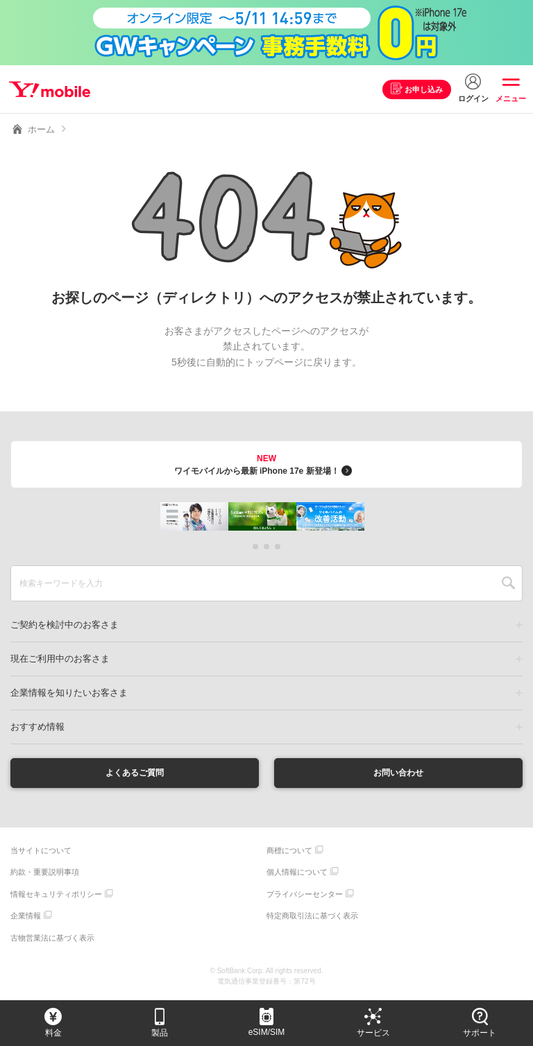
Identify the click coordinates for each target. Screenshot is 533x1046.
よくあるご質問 (135, 773)
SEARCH (508, 583)
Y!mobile (51, 89)
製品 (159, 1033)
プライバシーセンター (304, 895)
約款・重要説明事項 (44, 874)
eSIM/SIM (266, 1032)
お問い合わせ (398, 773)
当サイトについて (40, 852)
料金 (53, 1033)
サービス (373, 1033)
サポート (479, 1033)
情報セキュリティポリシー (56, 895)
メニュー (511, 98)
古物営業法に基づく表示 (52, 939)
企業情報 (25, 918)
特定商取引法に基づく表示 (312, 918)
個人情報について (297, 874)
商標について (289, 852)
